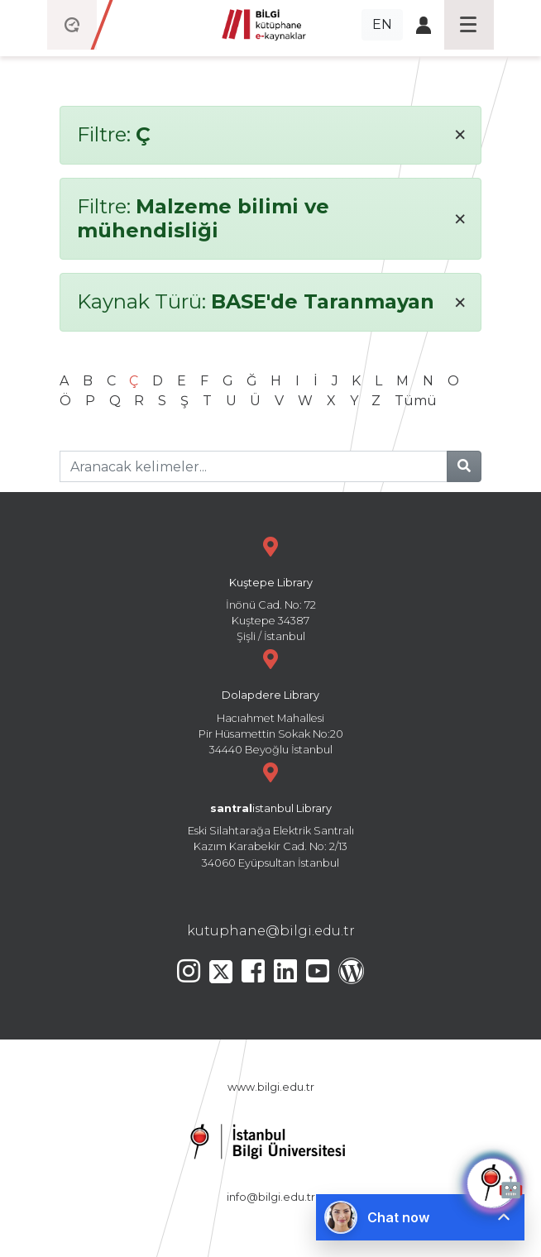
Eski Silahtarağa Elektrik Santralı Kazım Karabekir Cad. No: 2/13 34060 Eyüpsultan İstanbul (270, 813)
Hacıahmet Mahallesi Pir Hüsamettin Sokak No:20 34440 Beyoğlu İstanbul (270, 700)
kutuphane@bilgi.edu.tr (271, 931)
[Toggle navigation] (469, 25)
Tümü (416, 401)
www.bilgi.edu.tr (270, 1087)
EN (382, 24)
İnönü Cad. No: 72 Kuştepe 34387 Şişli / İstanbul (270, 587)
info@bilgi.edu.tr (271, 1197)
